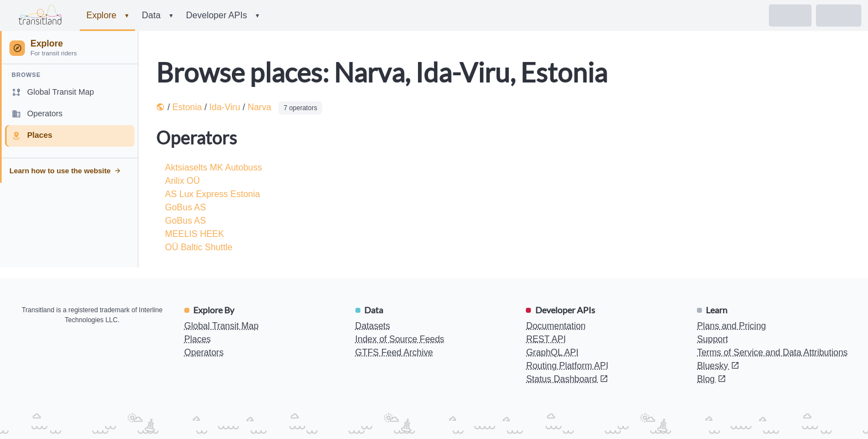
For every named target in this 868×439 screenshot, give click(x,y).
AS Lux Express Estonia (212, 194)
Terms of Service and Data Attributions (772, 352)
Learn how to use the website (65, 171)
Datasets (372, 325)
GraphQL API (552, 352)
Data (157, 15)
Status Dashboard (567, 379)
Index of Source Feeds (400, 339)
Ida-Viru (224, 107)
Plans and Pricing (731, 325)
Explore (107, 15)
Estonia (187, 107)
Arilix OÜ (182, 180)
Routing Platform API (567, 365)
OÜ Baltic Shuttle (198, 247)
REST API (546, 339)
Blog (711, 379)
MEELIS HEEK (194, 234)
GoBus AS (185, 207)
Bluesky (718, 365)
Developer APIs (222, 15)
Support (712, 339)
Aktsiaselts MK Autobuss (213, 167)
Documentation (556, 325)
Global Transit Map (221, 325)
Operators (204, 352)
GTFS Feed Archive (394, 352)
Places (197, 339)
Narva (259, 107)
